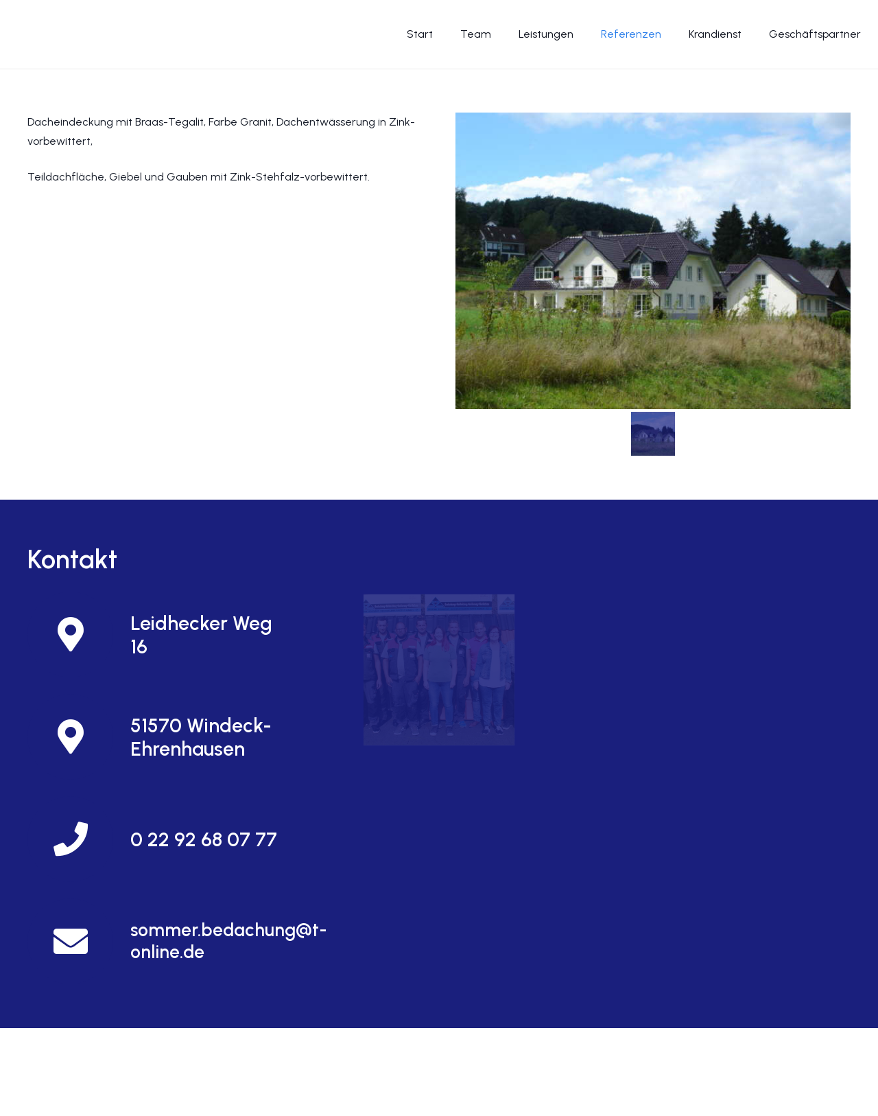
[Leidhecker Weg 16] (78, 634)
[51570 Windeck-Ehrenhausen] (78, 737)
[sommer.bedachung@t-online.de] (78, 941)
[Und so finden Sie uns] (439, 670)
